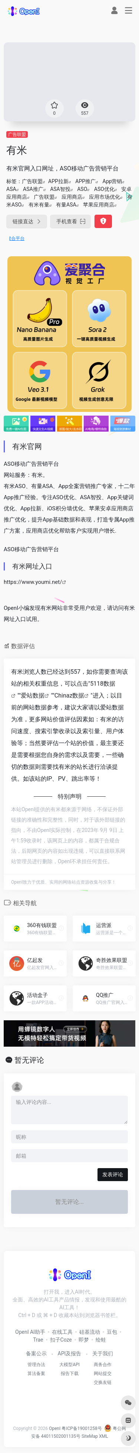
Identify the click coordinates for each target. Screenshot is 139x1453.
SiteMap (90, 1436)
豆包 (112, 1332)
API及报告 (70, 1353)
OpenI (54, 1428)
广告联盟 (17, 134)
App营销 (112, 181)
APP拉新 (58, 181)
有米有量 (39, 205)
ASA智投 (60, 189)
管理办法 (36, 1364)
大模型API (69, 1364)
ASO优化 (104, 189)
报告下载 (70, 1373)
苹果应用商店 (98, 205)
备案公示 (36, 1353)
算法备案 (36, 1373)
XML (103, 1436)
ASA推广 (33, 189)
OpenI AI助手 (30, 1332)
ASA (11, 189)
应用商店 (72, 197)
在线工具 (62, 1332)
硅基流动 (89, 1332)
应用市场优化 (104, 197)
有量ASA (66, 205)
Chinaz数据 (69, 695)
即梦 (84, 1340)
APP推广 (85, 181)
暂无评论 (29, 1060)
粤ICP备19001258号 (82, 1428)
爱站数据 (32, 695)
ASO (82, 189)
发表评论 (112, 1174)
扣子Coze (61, 1340)
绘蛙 (101, 1340)
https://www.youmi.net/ (33, 582)
